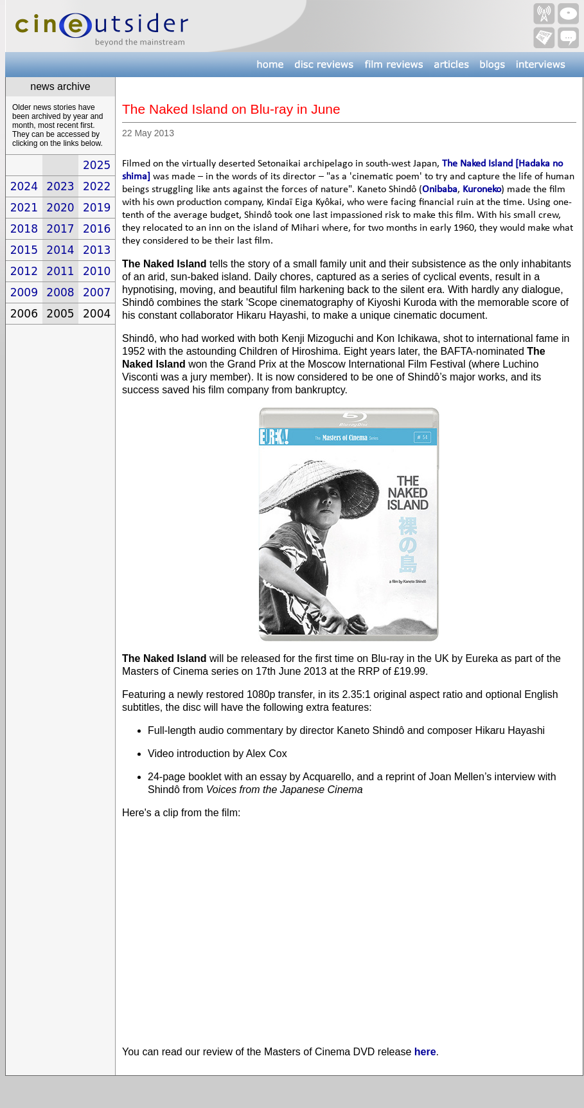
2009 (24, 292)
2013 (97, 250)
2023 (60, 186)
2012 (24, 271)
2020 (60, 207)
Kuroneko (482, 189)
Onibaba (439, 189)
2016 (97, 228)
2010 (97, 271)
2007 (97, 292)
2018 (24, 228)
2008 (60, 292)
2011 (60, 271)
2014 (60, 250)
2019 (97, 207)
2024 (24, 186)
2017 (60, 228)
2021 (24, 207)
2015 (24, 250)
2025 (97, 165)
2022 (97, 186)
